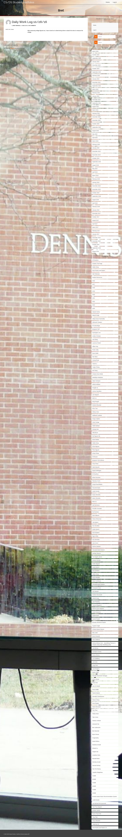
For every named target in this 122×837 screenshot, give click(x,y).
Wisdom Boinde (96, 560)
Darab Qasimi (95, 529)
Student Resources (97, 277)
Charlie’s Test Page (97, 263)
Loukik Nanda (95, 800)
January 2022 (95, 96)
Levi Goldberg (95, 658)
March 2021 (95, 110)
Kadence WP (27, 834)
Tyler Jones (95, 717)
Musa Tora (95, 682)
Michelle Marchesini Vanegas (99, 675)
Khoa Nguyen (95, 446)
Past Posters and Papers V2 (99, 827)
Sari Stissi (94, 356)
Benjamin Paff (95, 329)
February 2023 (96, 75)
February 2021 (96, 113)
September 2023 (96, 72)
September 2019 (96, 161)
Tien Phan (94, 710)
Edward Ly (95, 748)
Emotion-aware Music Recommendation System (104, 796)
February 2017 (96, 230)
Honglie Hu (95, 387)
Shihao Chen (95, 412)
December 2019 (96, 151)
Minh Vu (94, 501)
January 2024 (95, 61)
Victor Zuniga (95, 422)
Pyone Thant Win (96, 813)
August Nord (95, 615)
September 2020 (96, 127)
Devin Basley (95, 439)
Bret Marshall (17, 25)
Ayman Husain (96, 619)
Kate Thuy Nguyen (97, 807)
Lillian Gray (95, 346)
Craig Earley (95, 738)
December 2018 (96, 186)
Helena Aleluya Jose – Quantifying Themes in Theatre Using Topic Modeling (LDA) (103, 643)
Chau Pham (95, 463)
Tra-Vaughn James (97, 556)
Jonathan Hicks (96, 755)
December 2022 (96, 82)
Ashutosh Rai (95, 724)
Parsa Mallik (95, 689)
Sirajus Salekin (96, 418)
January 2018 (95, 210)
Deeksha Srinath (96, 744)
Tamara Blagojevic (97, 605)
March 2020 (95, 141)
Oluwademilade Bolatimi (98, 550)
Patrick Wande (96, 693)
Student (12, 29)
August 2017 (95, 220)
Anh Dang (94, 370)
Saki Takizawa (96, 274)
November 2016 (96, 241)
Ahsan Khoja (95, 453)
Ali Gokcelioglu (96, 325)
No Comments (32, 25)
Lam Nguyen (95, 394)
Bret (9, 29)
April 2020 (94, 137)
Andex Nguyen (96, 563)
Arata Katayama (96, 612)
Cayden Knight (96, 625)
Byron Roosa (95, 734)
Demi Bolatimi (95, 532)
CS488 (94, 775)
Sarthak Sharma (96, 553)
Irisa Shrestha (95, 539)
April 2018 (94, 203)
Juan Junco (95, 543)
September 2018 (96, 196)
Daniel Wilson (95, 741)
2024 (93, 308)
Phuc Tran (95, 408)
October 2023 (95, 68)
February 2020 (96, 144)
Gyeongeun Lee (96, 332)
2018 (93, 287)
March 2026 (95, 51)
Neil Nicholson (96, 505)
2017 (93, 284)
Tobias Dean (95, 713)
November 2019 (96, 154)
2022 (93, 301)
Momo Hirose (95, 679)
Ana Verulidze (95, 525)
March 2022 (95, 89)
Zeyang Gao (95, 429)
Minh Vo (94, 398)
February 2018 (96, 206)
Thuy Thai (94, 817)
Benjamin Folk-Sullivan (98, 460)
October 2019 (95, 158)
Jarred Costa (95, 598)
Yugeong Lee (95, 824)
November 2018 (96, 189)
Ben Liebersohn (96, 727)
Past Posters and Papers (98, 270)
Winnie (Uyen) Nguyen (98, 608)
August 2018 (95, 199)
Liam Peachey (96, 601)
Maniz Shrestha (96, 498)
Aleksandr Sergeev (97, 322)
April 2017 (94, 223)
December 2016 (96, 237)
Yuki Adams (95, 522)
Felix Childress (96, 639)
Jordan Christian (96, 336)
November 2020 (96, 120)
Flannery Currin (96, 481)
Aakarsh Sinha (96, 312)
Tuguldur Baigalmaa (97, 772)
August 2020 (95, 130)
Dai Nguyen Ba (96, 436)
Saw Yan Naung (96, 769)
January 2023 (95, 79)
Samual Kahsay (96, 765)
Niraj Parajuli (95, 401)
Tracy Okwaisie (96, 820)
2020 (93, 294)
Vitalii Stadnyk (96, 425)
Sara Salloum (95, 515)
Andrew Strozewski (97, 594)
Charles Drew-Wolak (97, 374)
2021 (93, 298)
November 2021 (96, 99)
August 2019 (95, 165)
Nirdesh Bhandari (96, 405)
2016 (8, 29)
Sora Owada (95, 703)
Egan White (95, 536)
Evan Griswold (96, 636)
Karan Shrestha (96, 494)
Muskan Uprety (96, 810)
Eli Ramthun (95, 474)
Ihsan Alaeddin (96, 577)
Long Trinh (95, 665)
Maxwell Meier (96, 758)
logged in (12, 48)
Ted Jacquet (95, 591)
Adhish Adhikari (96, 384)
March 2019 (95, 175)
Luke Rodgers (95, 669)
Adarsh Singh (95, 315)
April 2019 (94, 172)
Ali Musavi (95, 456)
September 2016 (96, 248)
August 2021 (95, 106)
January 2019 (95, 182)
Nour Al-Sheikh (96, 686)
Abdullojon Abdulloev (97, 377)
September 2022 (96, 85)
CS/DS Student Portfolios (19, 2)
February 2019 (96, 179)
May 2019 (94, 168)
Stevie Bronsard (96, 706)
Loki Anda (94, 662)
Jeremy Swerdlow (96, 391)
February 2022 (96, 92)
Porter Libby (95, 349)
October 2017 (95, 217)
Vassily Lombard (96, 720)
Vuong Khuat (95, 360)
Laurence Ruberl (96, 343)
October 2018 (95, 192)
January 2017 (95, 234)
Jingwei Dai (95, 751)
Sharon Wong (95, 700)
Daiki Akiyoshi (95, 467)
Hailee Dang (95, 267)
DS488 (94, 779)
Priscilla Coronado (97, 508)
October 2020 (95, 123)
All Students (95, 260)
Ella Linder (95, 632)
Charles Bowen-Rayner (98, 629)
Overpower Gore (96, 588)
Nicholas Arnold (96, 762)
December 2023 (96, 65)
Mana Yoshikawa (96, 581)
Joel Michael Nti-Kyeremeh (99, 803)
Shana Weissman (96, 519)
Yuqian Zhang (95, 367)
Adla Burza (95, 432)
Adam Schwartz (96, 381)
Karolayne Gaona (96, 651)
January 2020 (95, 148)
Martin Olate (95, 672)
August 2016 (95, 251)
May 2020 (94, 134)
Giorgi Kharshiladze (97, 484)
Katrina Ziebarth (96, 546)
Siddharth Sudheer (97, 415)
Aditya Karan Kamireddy (98, 318)
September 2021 (96, 103)
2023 (93, 305)
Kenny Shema (96, 655)
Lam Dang (95, 339)
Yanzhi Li (94, 363)
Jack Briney (95, 648)
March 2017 (95, 227)
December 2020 (96, 117)
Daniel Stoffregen (96, 470)
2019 (93, 291)
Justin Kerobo (95, 491)
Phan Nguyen (95, 450)
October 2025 (95, 54)
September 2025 (96, 58)
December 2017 (96, 213)
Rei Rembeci (95, 512)
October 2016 (95, 244)
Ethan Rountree (96, 477)
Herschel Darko (96, 487)
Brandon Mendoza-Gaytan (99, 622)
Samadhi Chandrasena (98, 696)
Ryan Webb (95, 353)
